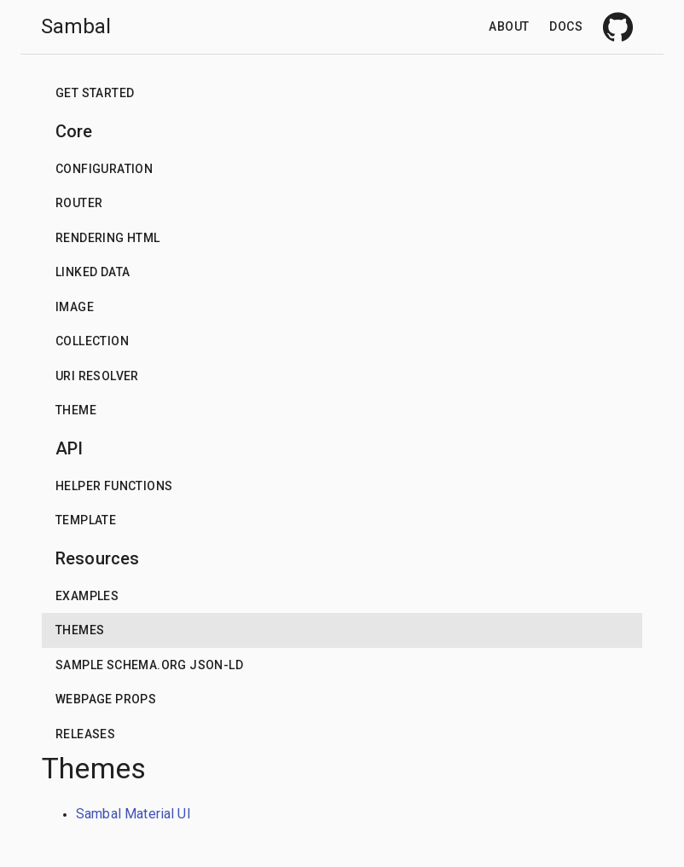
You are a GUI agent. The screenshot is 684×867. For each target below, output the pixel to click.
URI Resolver (97, 376)
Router (78, 203)
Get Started (94, 93)
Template (85, 520)
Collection (92, 341)
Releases (85, 734)
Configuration (104, 169)
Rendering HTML (107, 238)
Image (74, 307)
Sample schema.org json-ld (149, 665)
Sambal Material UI (133, 814)
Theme (75, 410)
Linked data (92, 272)
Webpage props (105, 699)
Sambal (76, 26)
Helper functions (113, 486)
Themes (79, 630)
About (509, 26)
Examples (87, 596)
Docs (566, 26)
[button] (342, 93)
